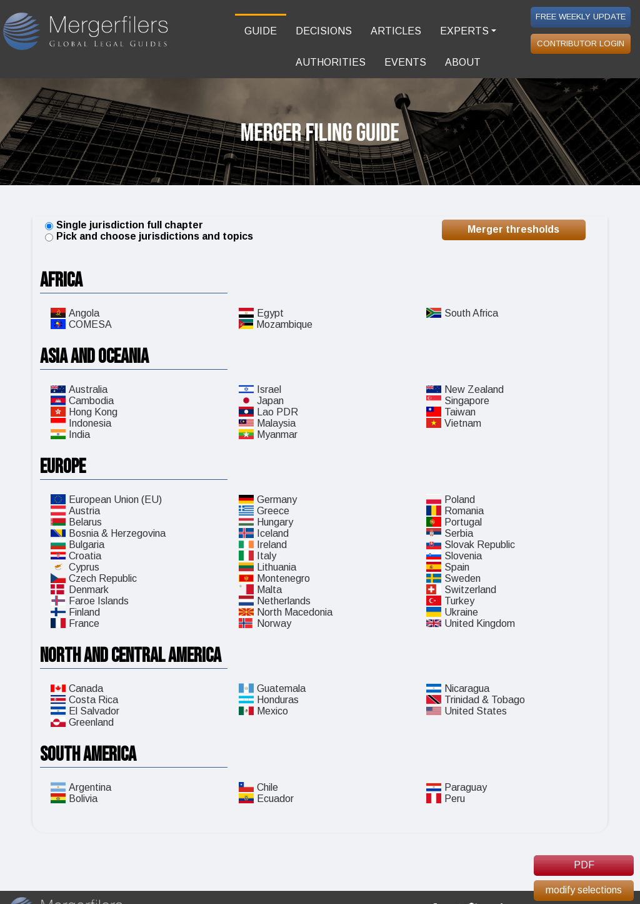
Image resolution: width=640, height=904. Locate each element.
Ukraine (452, 612)
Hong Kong (84, 412)
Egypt (261, 313)
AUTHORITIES (331, 62)
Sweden (453, 578)
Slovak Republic (470, 544)
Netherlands (275, 601)
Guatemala (272, 688)
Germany (268, 499)
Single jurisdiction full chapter (129, 225)
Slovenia (454, 556)
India (70, 434)
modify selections (584, 890)
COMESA (81, 324)
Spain (447, 567)
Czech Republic (94, 578)
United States (466, 711)
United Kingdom (470, 623)
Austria (75, 510)
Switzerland (461, 589)
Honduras (269, 699)
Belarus (76, 522)
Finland (75, 612)
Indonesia (81, 423)
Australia (79, 389)
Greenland (82, 722)
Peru (445, 798)
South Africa (462, 313)
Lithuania (267, 567)
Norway (265, 623)
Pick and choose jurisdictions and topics (154, 236)
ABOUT (463, 62)
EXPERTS (464, 31)
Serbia (449, 533)
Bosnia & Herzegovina (108, 533)
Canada (77, 688)
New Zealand (465, 389)
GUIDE (260, 31)
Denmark (80, 589)
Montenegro (274, 578)
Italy (257, 556)
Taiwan (451, 412)
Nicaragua (457, 688)
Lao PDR (268, 412)
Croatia (76, 556)
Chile (258, 787)
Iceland (264, 533)
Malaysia (267, 423)
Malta (260, 589)
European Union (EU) (106, 499)
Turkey (450, 601)
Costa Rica (84, 699)
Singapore (457, 400)
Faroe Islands (90, 601)
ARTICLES (396, 31)
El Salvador (85, 711)
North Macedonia (285, 612)
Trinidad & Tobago (475, 699)
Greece (264, 510)
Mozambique (276, 324)
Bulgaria (77, 544)
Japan (261, 400)
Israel (260, 389)
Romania (455, 510)
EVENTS (405, 62)
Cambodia (82, 400)
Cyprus (75, 567)
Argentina (81, 787)
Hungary (266, 522)
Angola (75, 313)
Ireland (263, 544)
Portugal (454, 522)
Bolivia (74, 798)
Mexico (263, 711)
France (75, 623)
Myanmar (268, 434)
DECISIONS (324, 31)
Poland (450, 499)
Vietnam (453, 423)
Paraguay (456, 787)
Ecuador (266, 798)
